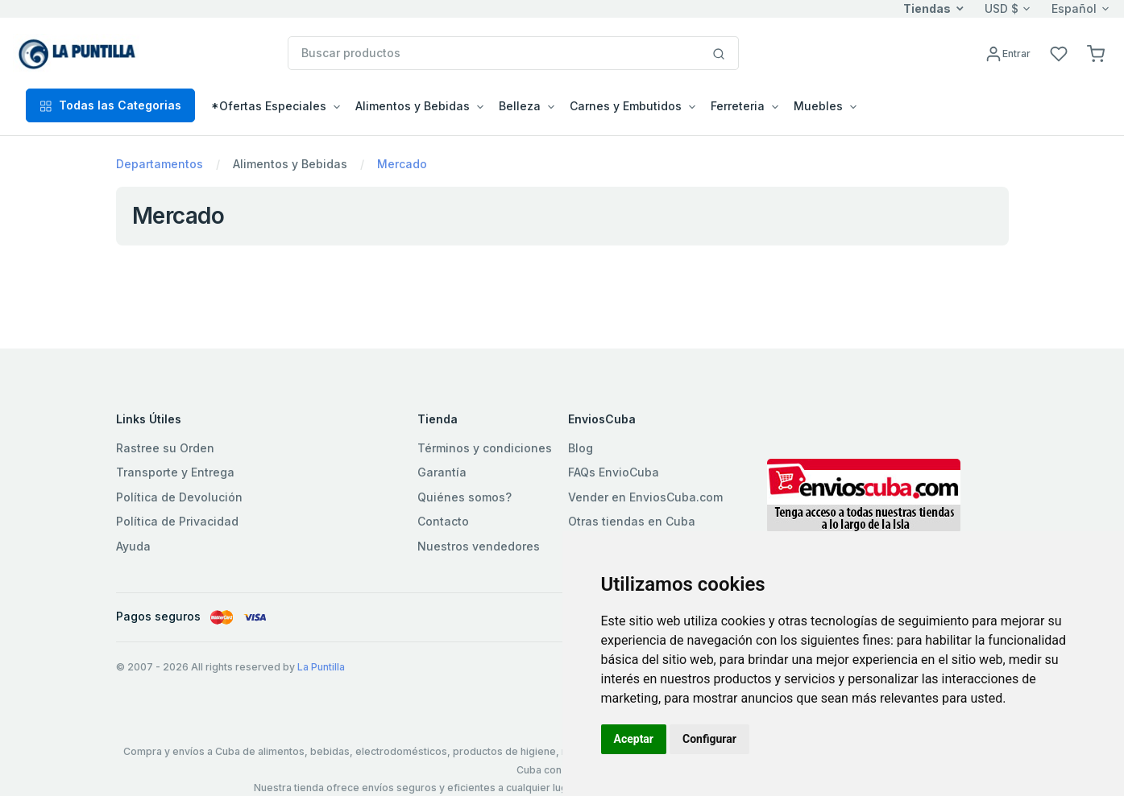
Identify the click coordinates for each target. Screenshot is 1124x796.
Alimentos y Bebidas (290, 164)
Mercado (402, 164)
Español (1074, 8)
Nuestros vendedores (478, 546)
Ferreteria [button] (738, 106)
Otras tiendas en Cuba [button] (631, 521)
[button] (1096, 53)
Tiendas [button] (927, 8)
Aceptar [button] (634, 738)
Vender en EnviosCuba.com (645, 497)
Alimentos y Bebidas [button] (412, 106)
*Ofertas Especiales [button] (268, 106)
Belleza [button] (520, 106)
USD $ (1001, 8)
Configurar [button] (709, 738)
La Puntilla (321, 667)
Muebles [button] (818, 106)
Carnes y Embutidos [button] (626, 106)
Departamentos (159, 164)
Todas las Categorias (110, 105)
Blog (580, 448)
